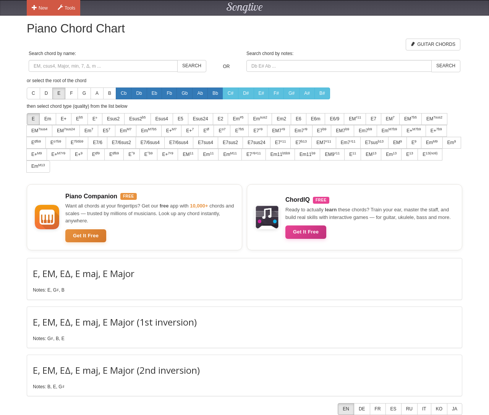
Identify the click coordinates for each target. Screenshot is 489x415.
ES (393, 409)
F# (276, 93)
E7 (373, 119)
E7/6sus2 (121, 142)
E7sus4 (205, 142)
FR (378, 409)
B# (322, 93)
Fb (169, 93)
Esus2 (113, 119)
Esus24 (200, 119)
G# (291, 93)
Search (191, 65)
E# (261, 93)
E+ (63, 119)
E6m (316, 119)
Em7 (301, 130)
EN (346, 409)
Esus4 (161, 119)
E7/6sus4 (150, 142)
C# (230, 93)
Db (139, 93)
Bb (215, 93)
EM (355, 118)
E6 (298, 119)
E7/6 (97, 142)
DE (362, 409)
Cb (123, 93)
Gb (184, 93)
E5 (180, 119)
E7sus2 (230, 142)
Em (47, 119)
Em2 (281, 119)
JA (454, 409)
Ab (200, 93)
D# (246, 93)
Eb (154, 93)
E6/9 (334, 119)
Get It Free (86, 235)
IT (424, 409)
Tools (66, 8)
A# (307, 93)
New (40, 8)
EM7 (278, 130)
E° (94, 119)
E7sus (374, 142)
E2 (220, 119)
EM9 (332, 154)
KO (439, 409)
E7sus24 (257, 142)
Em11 (280, 154)
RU (409, 409)
